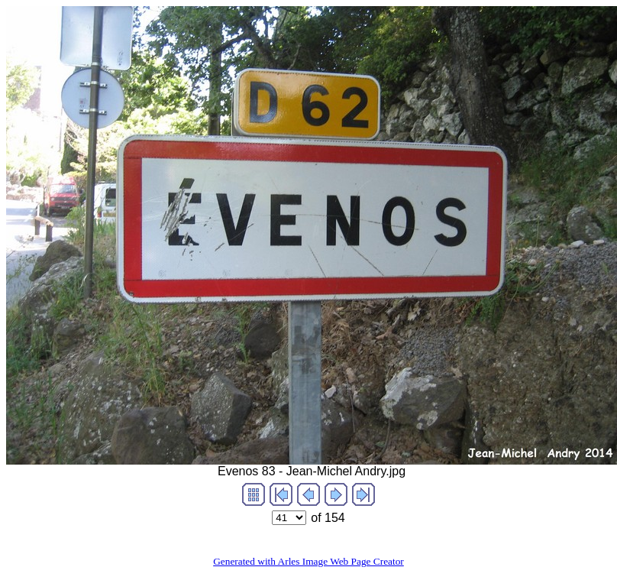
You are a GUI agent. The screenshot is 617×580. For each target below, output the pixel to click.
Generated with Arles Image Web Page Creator (308, 561)
